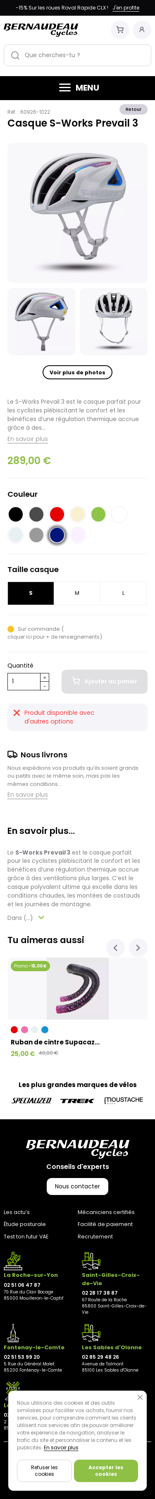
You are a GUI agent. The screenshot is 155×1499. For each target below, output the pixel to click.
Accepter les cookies (105, 1470)
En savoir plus (27, 439)
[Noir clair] (36, 514)
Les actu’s (17, 1212)
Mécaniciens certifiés (106, 1212)
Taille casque (33, 569)
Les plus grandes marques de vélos (78, 1084)
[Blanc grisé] (16, 535)
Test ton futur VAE (26, 1236)
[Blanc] (119, 514)
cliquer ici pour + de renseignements (53, 636)
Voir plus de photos (77, 372)
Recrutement (95, 1236)
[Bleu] (44, 1029)
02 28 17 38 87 (100, 1292)
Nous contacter (77, 1186)
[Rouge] (57, 514)
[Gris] (36, 535)
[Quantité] (24, 681)
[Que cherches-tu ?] (77, 55)
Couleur (22, 494)
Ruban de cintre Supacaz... (55, 1042)
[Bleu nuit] (57, 535)
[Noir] (16, 514)
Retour (133, 109)
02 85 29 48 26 (100, 1356)
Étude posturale (25, 1224)
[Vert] (98, 514)
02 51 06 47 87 (22, 1284)
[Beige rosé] (78, 535)
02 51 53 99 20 (22, 1356)
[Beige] (78, 514)
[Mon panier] (120, 30)
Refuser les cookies (44, 1470)
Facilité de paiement (105, 1224)
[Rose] (24, 1029)
